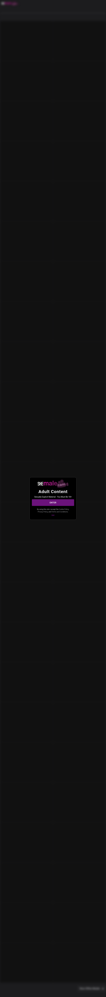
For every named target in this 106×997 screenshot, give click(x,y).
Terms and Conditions (60, 512)
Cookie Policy (64, 509)
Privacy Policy (43, 512)
